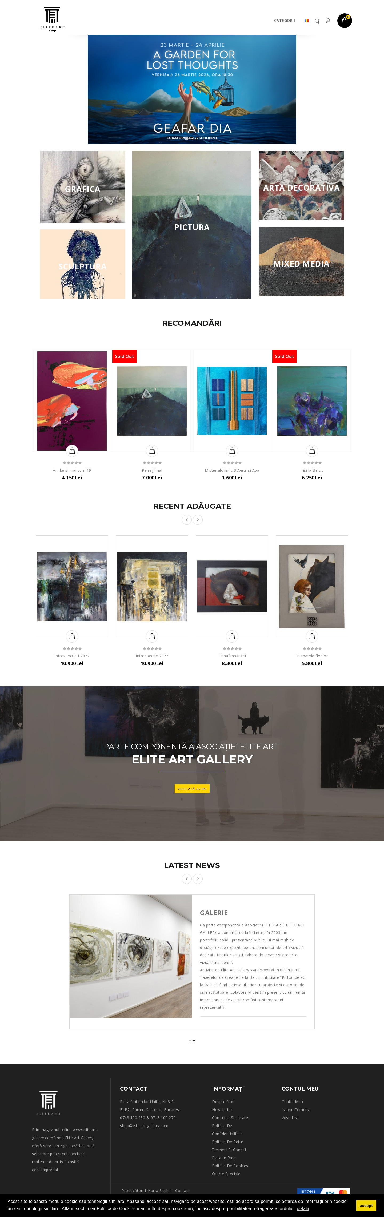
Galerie (214, 912)
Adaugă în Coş (72, 451)
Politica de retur (227, 1141)
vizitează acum (192, 789)
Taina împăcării (232, 655)
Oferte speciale (226, 1173)
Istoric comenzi (296, 1109)
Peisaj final (152, 470)
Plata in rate (224, 1157)
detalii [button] (303, 1208)
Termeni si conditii (229, 1149)
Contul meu (328, 20)
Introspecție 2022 (152, 655)
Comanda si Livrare (230, 1117)
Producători (132, 1190)
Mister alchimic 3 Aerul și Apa (232, 470)
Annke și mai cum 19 (72, 470)
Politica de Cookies (230, 1165)
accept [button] (366, 1205)
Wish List (290, 1117)
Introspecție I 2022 (72, 655)
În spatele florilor (312, 655)
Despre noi (222, 1101)
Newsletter (222, 1109)
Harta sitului (159, 1190)
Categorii (284, 20)
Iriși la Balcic (312, 470)
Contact (182, 1190)
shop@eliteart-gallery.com (144, 1125)
